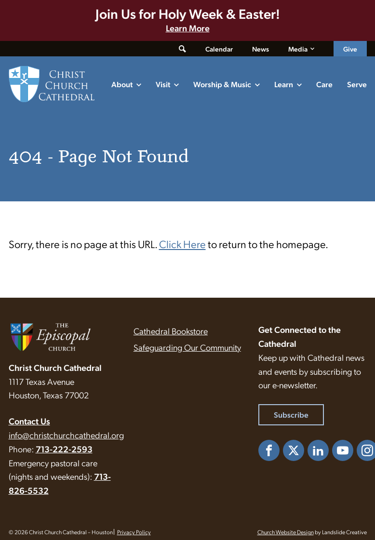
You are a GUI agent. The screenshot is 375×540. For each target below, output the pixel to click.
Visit (163, 84)
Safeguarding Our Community (187, 347)
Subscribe (291, 414)
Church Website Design (285, 532)
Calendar (219, 48)
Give (350, 48)
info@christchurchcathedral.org (66, 434)
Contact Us (29, 420)
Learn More (188, 27)
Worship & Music (222, 84)
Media (298, 48)
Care (324, 84)
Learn (283, 84)
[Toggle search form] (182, 48)
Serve (357, 84)
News (260, 48)
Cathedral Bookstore (171, 330)
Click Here (182, 243)
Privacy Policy (134, 532)
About (122, 84)
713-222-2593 (64, 448)
